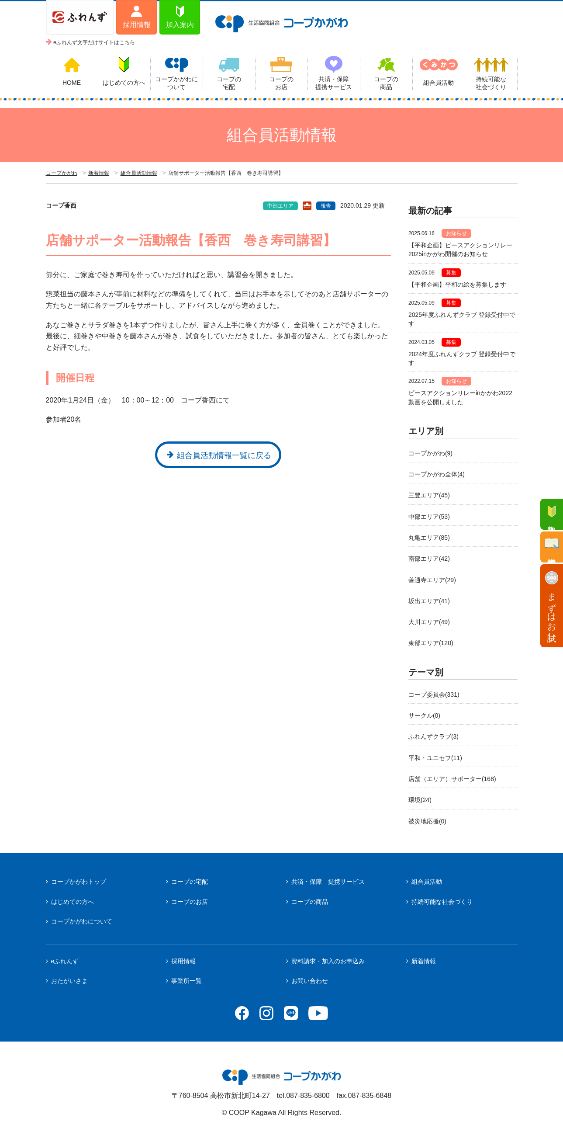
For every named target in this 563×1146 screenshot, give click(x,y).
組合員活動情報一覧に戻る (224, 455)
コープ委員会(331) (433, 694)
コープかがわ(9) (430, 453)
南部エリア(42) (429, 558)
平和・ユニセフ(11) (435, 757)
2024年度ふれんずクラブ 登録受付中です (461, 358)
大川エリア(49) (429, 621)
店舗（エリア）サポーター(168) (452, 778)
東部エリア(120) (430, 642)
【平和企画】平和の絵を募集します (457, 284)
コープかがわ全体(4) (436, 474)
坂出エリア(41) (429, 600)
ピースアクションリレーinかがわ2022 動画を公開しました (463, 397)
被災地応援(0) (427, 821)
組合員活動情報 (139, 173)
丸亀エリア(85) (429, 537)
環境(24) (420, 799)
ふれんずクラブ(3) (433, 736)
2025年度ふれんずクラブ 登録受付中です (461, 319)
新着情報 (98, 173)
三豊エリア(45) (429, 495)
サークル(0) (424, 715)
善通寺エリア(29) (432, 579)
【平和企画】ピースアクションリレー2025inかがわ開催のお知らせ (460, 249)
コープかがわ (61, 173)
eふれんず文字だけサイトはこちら (94, 42)
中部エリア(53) (429, 516)
